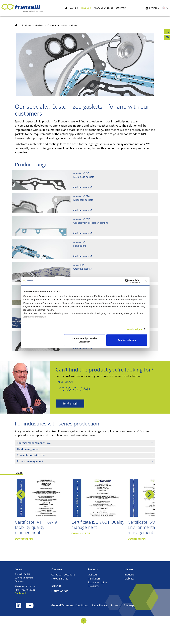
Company (56, 569)
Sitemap (129, 605)
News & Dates (59, 578)
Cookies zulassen (127, 340)
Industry (129, 574)
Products (26, 25)
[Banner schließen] (146, 281)
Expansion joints (98, 582)
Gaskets (39, 25)
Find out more (81, 187)
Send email (69, 403)
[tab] (85, 443)
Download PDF (24, 538)
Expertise (56, 585)
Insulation (94, 578)
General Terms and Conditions (69, 605)
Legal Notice (99, 605)
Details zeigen (134, 329)
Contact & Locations (63, 574)
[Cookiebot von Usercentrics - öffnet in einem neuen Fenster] (129, 281)
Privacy (115, 605)
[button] (72, 8)
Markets (128, 569)
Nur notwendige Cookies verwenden (84, 340)
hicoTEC (93, 586)
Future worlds (59, 591)
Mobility (129, 578)
